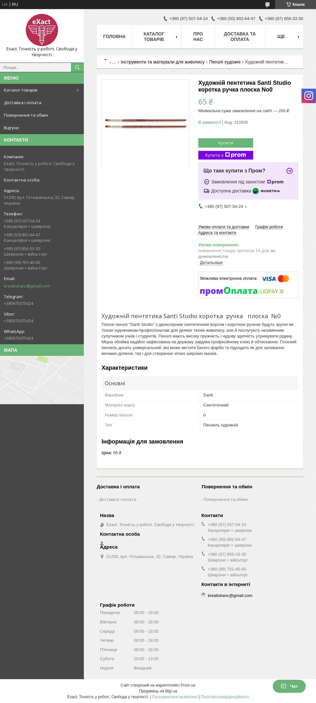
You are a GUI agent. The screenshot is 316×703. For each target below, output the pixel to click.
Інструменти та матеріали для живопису (163, 61)
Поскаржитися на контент (175, 697)
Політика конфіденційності (225, 697)
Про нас (198, 36)
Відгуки (11, 128)
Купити (225, 143)
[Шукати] (77, 67)
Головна (114, 36)
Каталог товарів (20, 90)
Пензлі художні (225, 61)
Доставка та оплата (240, 36)
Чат (289, 686)
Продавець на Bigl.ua (158, 691)
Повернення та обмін (26, 115)
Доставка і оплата (22, 102)
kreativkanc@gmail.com (27, 286)
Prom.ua (188, 685)
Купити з (225, 155)
